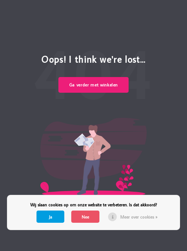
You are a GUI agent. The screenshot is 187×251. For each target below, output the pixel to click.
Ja (50, 217)
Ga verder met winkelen (93, 85)
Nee (85, 217)
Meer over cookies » (138, 217)
